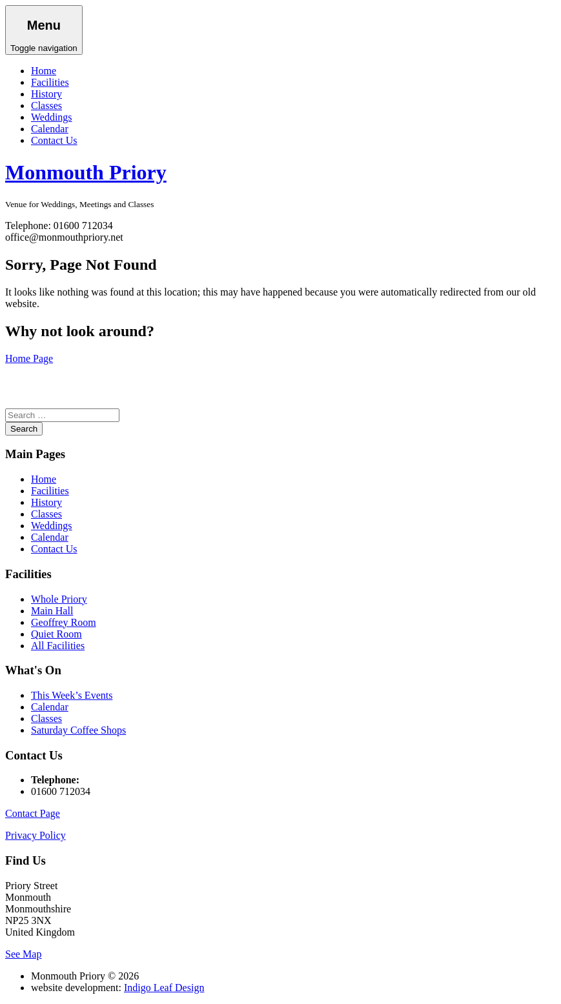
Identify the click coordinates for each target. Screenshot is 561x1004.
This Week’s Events (71, 695)
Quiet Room (56, 633)
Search (23, 429)
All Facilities (58, 645)
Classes (46, 105)
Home (43, 70)
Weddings (51, 117)
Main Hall (52, 610)
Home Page (29, 358)
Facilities (50, 82)
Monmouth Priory (86, 172)
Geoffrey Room (63, 622)
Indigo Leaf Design (164, 987)
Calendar (49, 128)
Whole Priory (59, 599)
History (46, 93)
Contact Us (54, 140)
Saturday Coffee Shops (78, 730)
